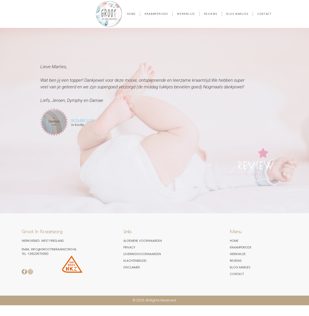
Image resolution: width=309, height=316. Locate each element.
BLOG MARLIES (237, 13)
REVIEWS (210, 13)
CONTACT (264, 13)
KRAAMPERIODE (156, 13)
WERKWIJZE (186, 13)
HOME (131, 13)
